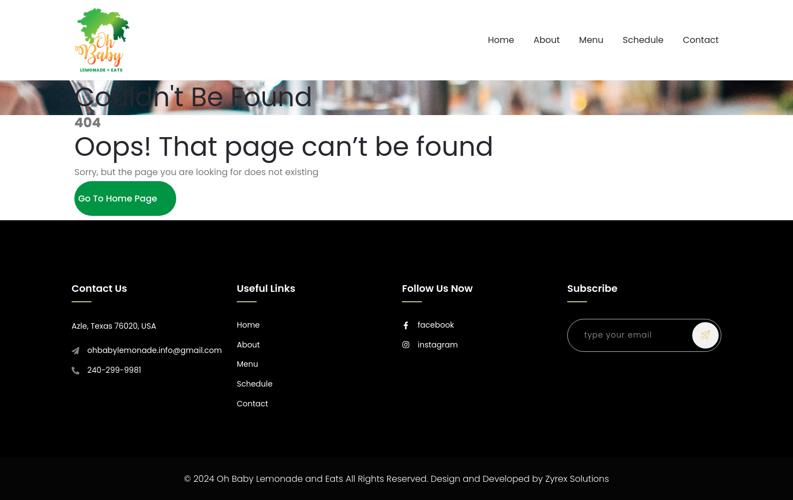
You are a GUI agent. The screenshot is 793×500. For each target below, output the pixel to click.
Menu (591, 40)
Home (501, 40)
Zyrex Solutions (577, 478)
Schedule (643, 40)
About (547, 40)
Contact (701, 40)
